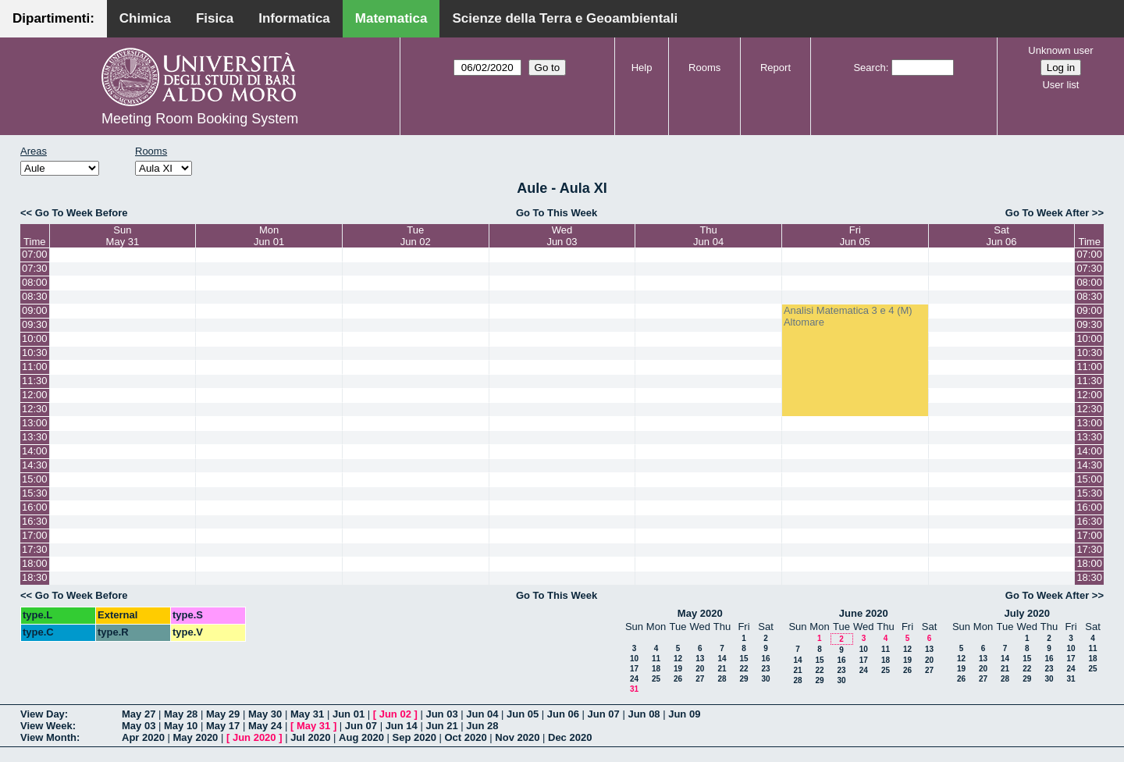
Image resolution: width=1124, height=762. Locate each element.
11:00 (35, 366)
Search (869, 67)
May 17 (223, 726)
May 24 (265, 726)
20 (699, 668)
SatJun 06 (1002, 235)
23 (765, 668)
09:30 (35, 324)
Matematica (391, 18)
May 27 (138, 714)
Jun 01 (349, 714)
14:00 (35, 451)
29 (743, 679)
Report (775, 67)
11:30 (35, 380)
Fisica (214, 18)
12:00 (35, 395)
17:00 (35, 535)
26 (678, 679)
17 (634, 668)
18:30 (35, 577)
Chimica (145, 18)
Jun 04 (482, 714)
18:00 (35, 563)
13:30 (35, 437)
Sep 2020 (414, 737)
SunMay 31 (123, 235)
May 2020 (700, 613)
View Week (46, 726)
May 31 (307, 714)
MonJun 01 (269, 235)
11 (656, 658)
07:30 (35, 268)
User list (1060, 85)
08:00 (35, 282)
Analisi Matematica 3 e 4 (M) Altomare (848, 316)
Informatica (294, 18)
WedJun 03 (561, 235)
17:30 (35, 549)
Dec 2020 (570, 737)
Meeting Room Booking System (199, 118)
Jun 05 (523, 714)
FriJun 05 (855, 235)
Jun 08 (644, 714)
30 (765, 679)
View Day (42, 714)
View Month (48, 737)
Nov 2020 (517, 737)
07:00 (35, 254)
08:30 (35, 296)
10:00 (35, 338)
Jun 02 (395, 714)
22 (743, 668)
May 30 (265, 714)
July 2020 (1027, 613)
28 (721, 679)
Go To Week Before (81, 213)
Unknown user (1060, 50)
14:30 (35, 465)
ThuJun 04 (708, 235)
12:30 (35, 409)
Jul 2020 (310, 737)
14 (721, 658)
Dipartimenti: (53, 18)
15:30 (35, 493)
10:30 (35, 352)
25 (656, 679)
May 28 (180, 714)
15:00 (35, 479)
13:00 (35, 423)
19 (678, 668)
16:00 (35, 507)
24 (634, 679)
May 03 (138, 726)
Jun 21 (441, 726)
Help (642, 67)
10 (634, 658)
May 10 (180, 726)
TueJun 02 (415, 235)
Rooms (704, 67)
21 (721, 668)
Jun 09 (684, 714)
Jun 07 (604, 714)
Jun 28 (482, 726)
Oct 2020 (465, 737)
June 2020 (863, 613)
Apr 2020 (143, 737)
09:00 (35, 310)
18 (656, 668)
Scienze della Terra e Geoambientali (565, 18)
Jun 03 (441, 714)
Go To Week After (1047, 213)
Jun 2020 (254, 737)
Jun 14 (402, 726)
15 (743, 658)
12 (678, 658)
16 (765, 658)
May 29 (223, 714)
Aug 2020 (361, 737)
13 (699, 658)
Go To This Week (556, 213)
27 (699, 679)
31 (634, 689)
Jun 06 (563, 714)
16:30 (35, 521)
